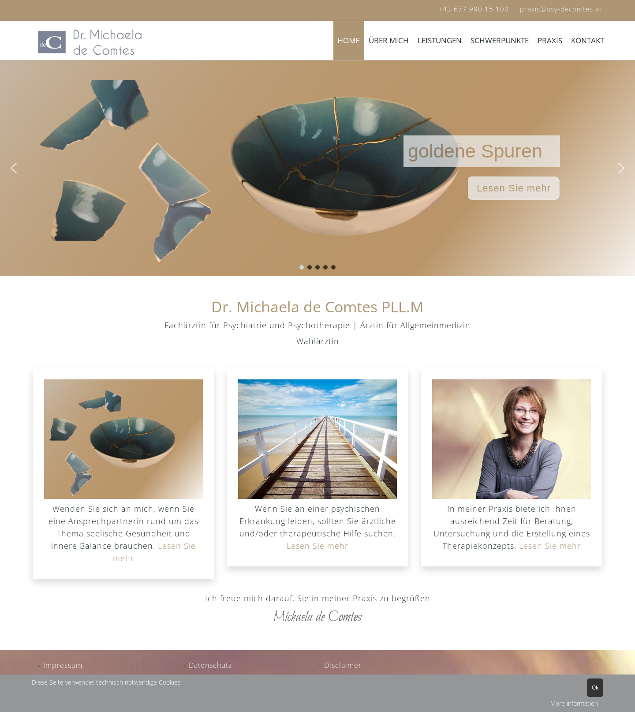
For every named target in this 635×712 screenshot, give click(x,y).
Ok (595, 687)
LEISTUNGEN (440, 40)
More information (574, 703)
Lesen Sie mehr (317, 545)
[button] (14, 168)
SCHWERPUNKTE (500, 40)
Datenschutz (210, 665)
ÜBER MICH (389, 40)
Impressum (62, 665)
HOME (349, 40)
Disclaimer (343, 665)
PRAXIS (550, 40)
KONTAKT (587, 40)
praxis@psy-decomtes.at (561, 8)
